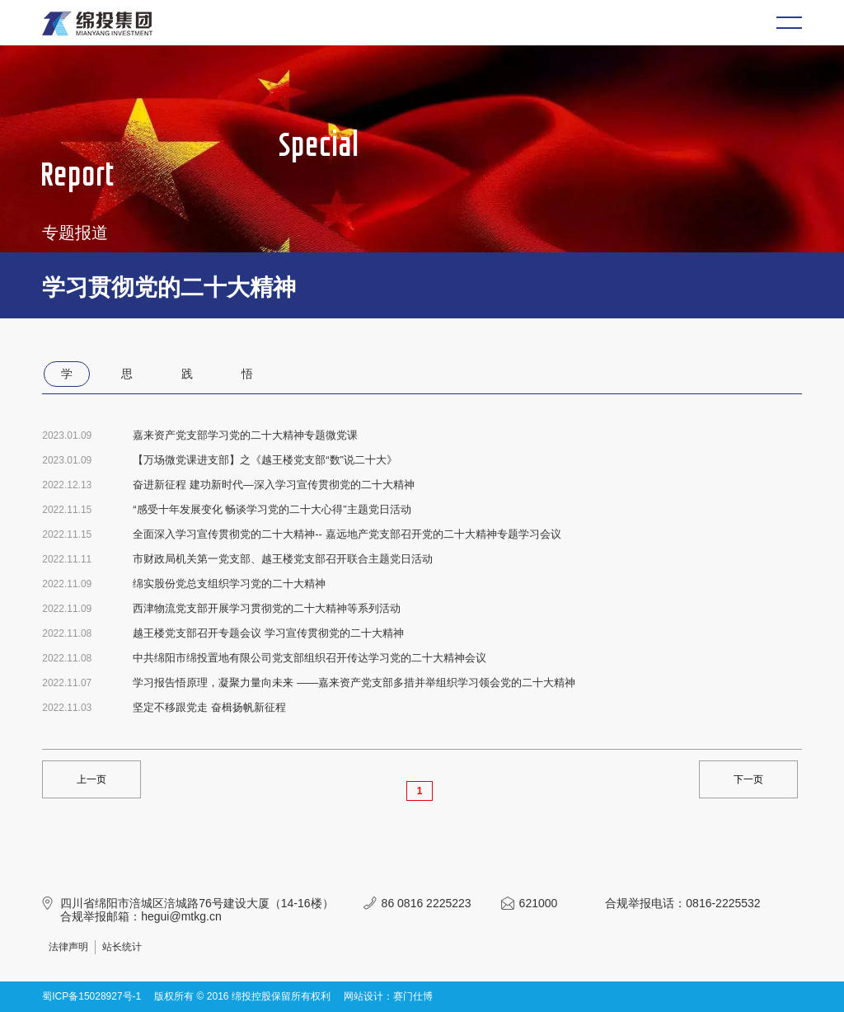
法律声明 (68, 947)
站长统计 (122, 947)
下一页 (748, 779)
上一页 (91, 779)
